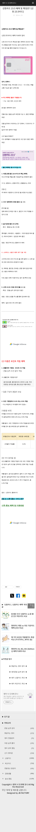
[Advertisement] (18, 36)
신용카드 (19, 795)
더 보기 (32, 643)
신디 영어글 (19, 790)
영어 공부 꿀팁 (19, 785)
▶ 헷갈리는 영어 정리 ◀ (18, 704)
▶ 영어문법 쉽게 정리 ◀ (18, 709)
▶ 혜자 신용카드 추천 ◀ (18, 715)
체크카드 (19, 801)
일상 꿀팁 (19, 816)
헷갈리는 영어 (19, 770)
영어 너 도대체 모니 (11, 731)
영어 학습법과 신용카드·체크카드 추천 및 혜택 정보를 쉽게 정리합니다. (14, 735)
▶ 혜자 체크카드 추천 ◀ (18, 721)
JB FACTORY (23, 831)
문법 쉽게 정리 (19, 765)
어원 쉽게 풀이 (19, 780)
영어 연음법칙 (19, 775)
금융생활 (19, 811)
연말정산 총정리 (19, 806)
